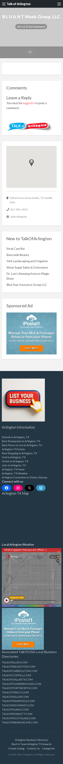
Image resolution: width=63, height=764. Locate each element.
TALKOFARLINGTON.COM (18, 666)
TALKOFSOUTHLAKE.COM (19, 718)
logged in (29, 103)
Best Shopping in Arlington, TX (19, 453)
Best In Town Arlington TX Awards (31, 744)
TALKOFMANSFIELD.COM (18, 700)
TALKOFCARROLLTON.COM (19, 670)
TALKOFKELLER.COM (15, 696)
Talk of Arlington (19, 4)
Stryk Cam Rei (15, 248)
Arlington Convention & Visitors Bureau (24, 477)
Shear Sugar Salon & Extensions (27, 267)
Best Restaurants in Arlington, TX (21, 441)
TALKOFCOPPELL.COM (16, 675)
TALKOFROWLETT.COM (17, 713)
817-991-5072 (19, 209)
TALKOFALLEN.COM (15, 662)
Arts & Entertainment (31, 26)
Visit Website (18, 216)
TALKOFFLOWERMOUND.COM (21, 683)
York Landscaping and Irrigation (27, 261)
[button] (31, 163)
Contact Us (33, 748)
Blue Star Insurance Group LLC (26, 284)
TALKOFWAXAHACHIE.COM (20, 722)
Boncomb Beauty (17, 255)
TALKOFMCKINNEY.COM (18, 705)
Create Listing (16, 748)
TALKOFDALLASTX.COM (17, 679)
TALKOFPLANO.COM (15, 709)
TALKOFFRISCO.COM (15, 692)
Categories (48, 748)
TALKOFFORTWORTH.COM (19, 688)
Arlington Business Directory (31, 739)
